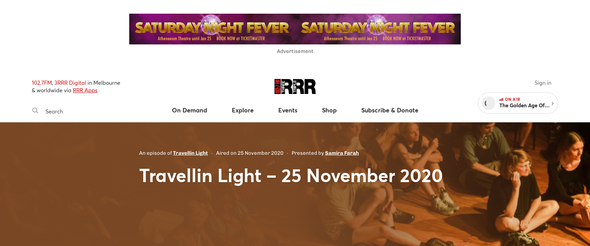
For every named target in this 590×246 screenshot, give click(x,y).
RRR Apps (85, 90)
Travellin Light (190, 153)
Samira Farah (342, 153)
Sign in (543, 82)
